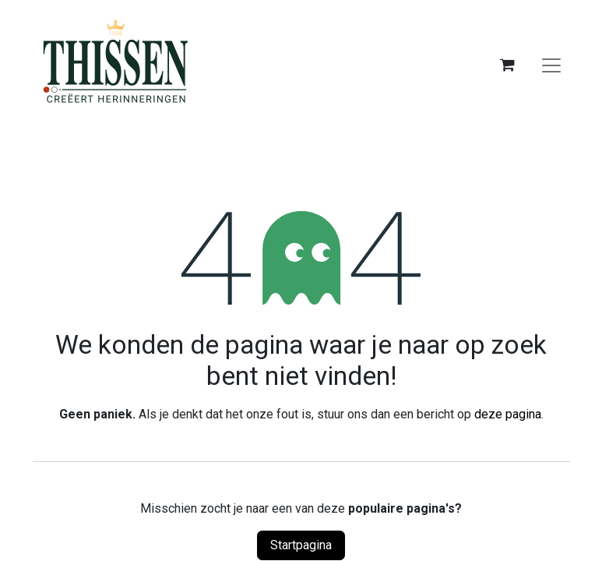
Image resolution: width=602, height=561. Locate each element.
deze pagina (507, 414)
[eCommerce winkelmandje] (507, 64)
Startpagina (301, 545)
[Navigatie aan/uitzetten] (551, 64)
